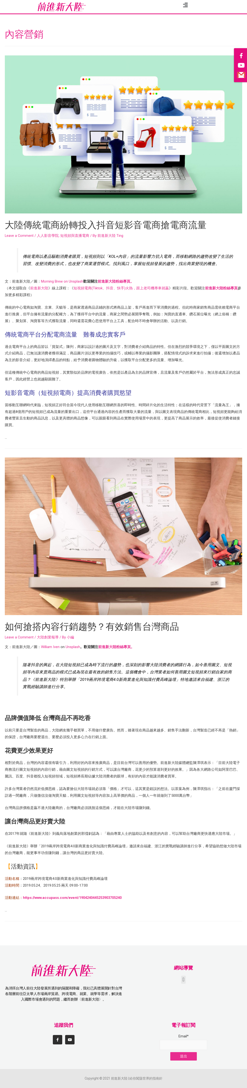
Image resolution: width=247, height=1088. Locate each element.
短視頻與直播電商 (75, 235)
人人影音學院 (48, 235)
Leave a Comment (19, 235)
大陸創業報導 (48, 637)
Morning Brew (52, 281)
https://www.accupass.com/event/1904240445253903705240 (76, 898)
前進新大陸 (39, 288)
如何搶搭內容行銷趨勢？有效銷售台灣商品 (96, 626)
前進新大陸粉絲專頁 (221, 288)
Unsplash (76, 281)
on (66, 281)
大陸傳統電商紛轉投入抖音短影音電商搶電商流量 (111, 225)
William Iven (50, 647)
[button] (183, 980)
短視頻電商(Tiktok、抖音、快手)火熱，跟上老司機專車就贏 (121, 288)
